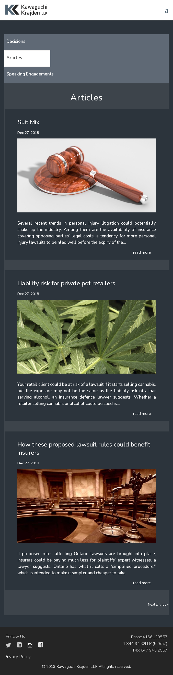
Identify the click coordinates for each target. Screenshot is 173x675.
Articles (14, 58)
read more (142, 252)
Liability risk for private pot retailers (66, 283)
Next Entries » (158, 604)
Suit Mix (28, 122)
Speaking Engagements (29, 74)
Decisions (15, 41)
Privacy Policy (17, 657)
